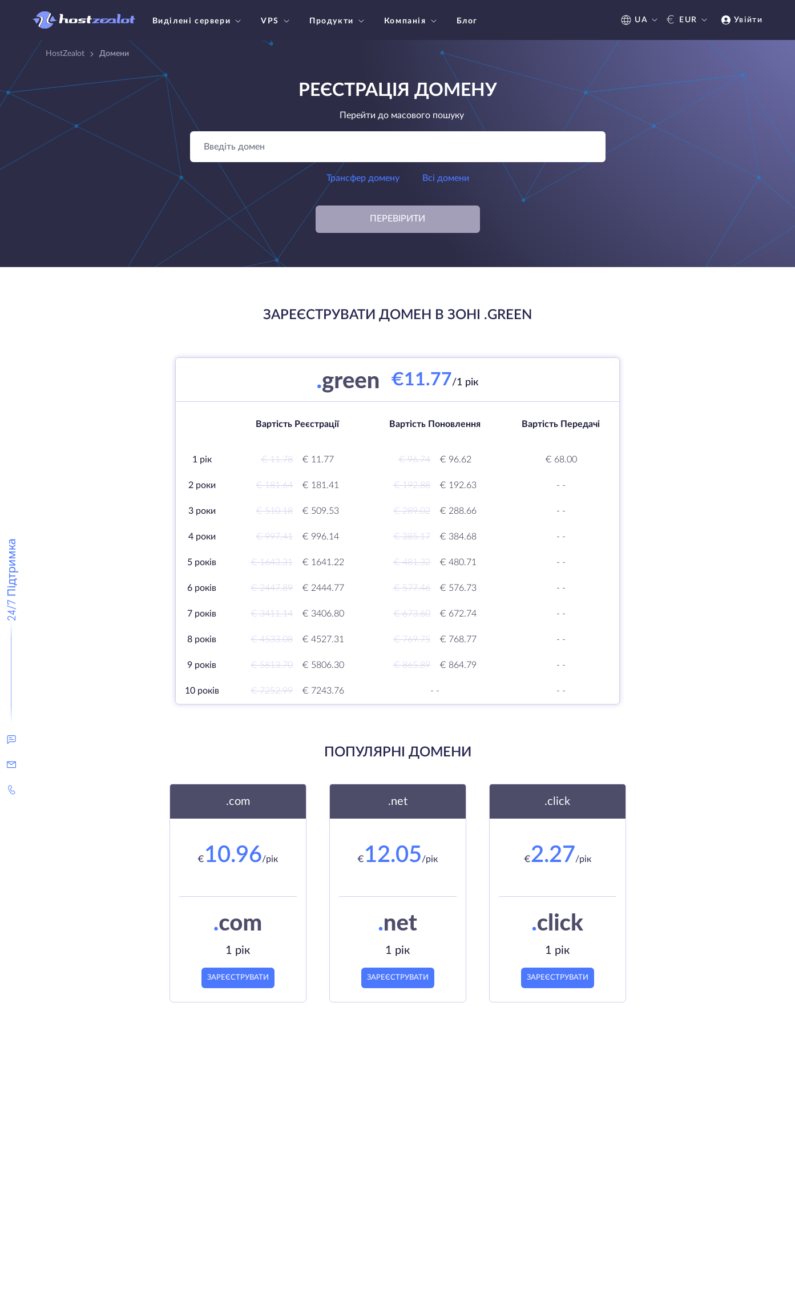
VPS (276, 21)
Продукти (338, 21)
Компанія (411, 21)
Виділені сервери (198, 21)
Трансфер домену (362, 178)
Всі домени (445, 178)
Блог (467, 21)
